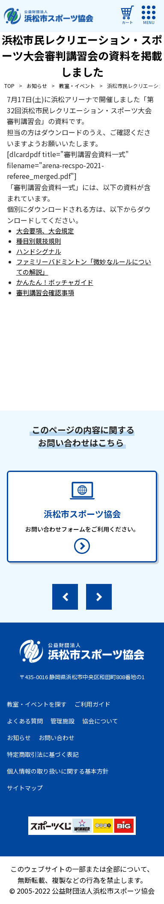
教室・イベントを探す (37, 704)
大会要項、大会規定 (45, 230)
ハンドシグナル (38, 251)
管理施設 (63, 721)
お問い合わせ (57, 737)
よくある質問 (25, 721)
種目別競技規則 (38, 240)
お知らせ (19, 737)
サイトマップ (25, 787)
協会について (100, 721)
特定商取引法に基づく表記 (43, 754)
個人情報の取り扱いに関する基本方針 (58, 771)
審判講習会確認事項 (45, 292)
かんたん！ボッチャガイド (54, 282)
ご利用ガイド (92, 704)
